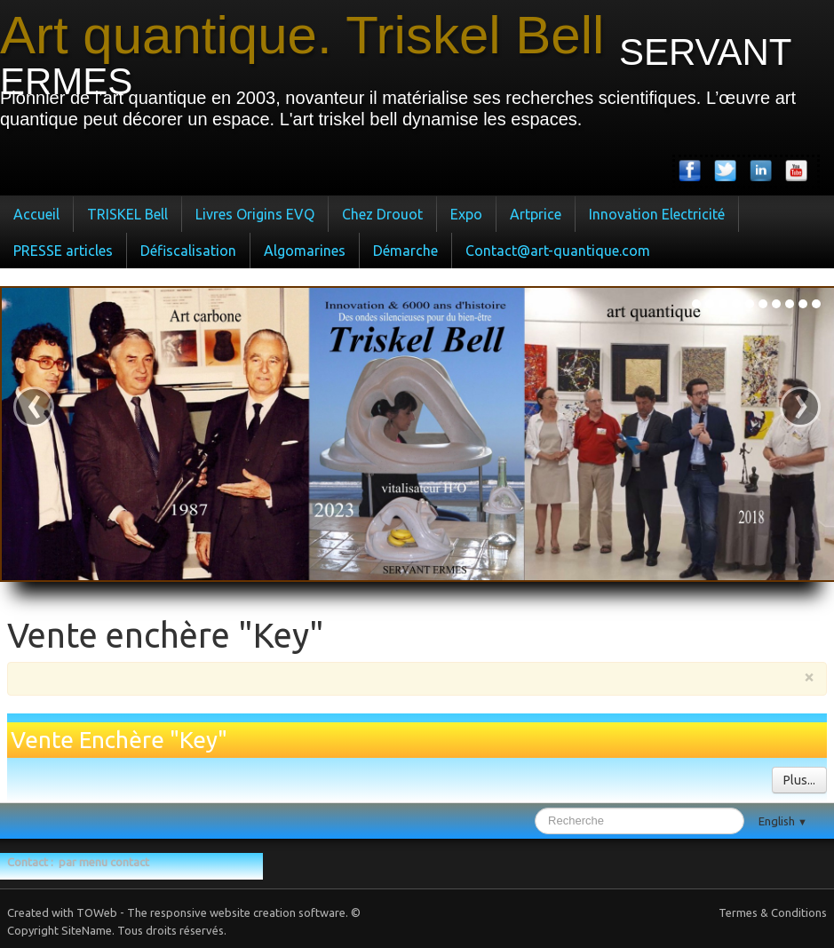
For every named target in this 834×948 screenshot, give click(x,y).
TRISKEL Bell (127, 214)
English (783, 821)
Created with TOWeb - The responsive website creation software (176, 912)
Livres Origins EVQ (254, 214)
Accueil (36, 214)
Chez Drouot (382, 214)
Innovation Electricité (657, 214)
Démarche (405, 251)
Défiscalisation (188, 251)
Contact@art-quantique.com (557, 251)
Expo (466, 214)
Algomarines (305, 251)
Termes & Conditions (773, 912)
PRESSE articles (63, 251)
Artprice (535, 214)
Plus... (799, 780)
